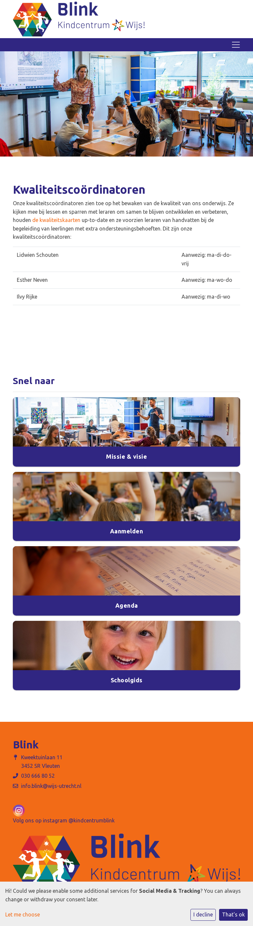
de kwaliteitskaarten (56, 220)
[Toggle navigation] (236, 44)
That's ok (233, 914)
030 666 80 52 (38, 776)
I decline (203, 914)
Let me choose (22, 914)
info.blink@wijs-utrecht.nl (51, 786)
